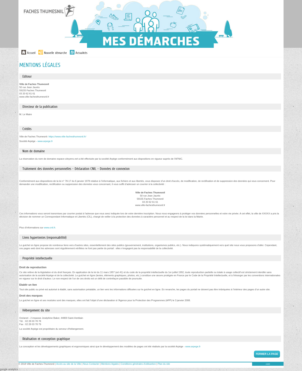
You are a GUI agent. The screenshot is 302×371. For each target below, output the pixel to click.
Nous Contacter (91, 364)
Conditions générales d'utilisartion (138, 364)
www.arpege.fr (45, 141)
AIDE (268, 364)
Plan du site (164, 364)
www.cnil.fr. (50, 227)
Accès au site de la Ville (68, 364)
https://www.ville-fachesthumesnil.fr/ (67, 136)
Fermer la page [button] (267, 354)
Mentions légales (110, 364)
